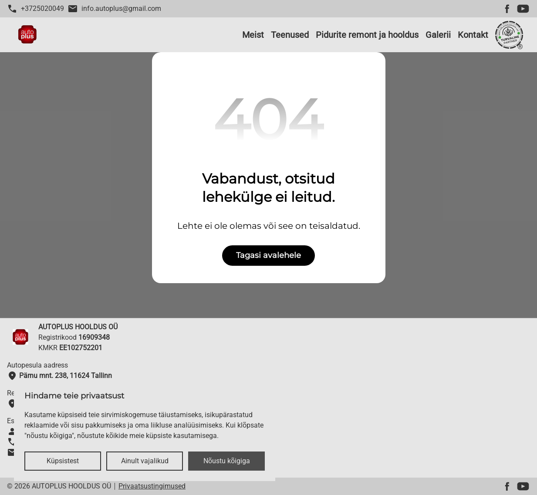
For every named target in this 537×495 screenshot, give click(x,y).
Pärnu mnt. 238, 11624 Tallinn (59, 376)
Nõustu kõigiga (226, 461)
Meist (253, 34)
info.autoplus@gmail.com (114, 8)
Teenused (290, 34)
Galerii (438, 34)
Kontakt (473, 34)
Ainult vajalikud (145, 461)
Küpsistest (63, 461)
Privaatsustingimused (152, 486)
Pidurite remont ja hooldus (367, 34)
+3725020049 (35, 8)
